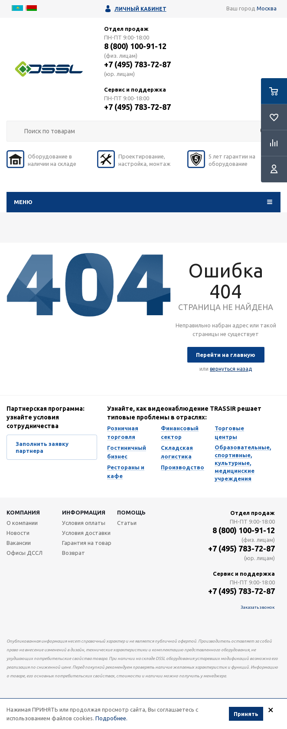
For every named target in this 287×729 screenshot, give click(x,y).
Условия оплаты (83, 523)
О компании (22, 523)
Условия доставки (86, 533)
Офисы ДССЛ (24, 553)
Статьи (127, 523)
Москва (267, 8)
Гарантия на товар (86, 543)
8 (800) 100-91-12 (135, 46)
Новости (18, 533)
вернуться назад (231, 369)
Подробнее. (111, 718)
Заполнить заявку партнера (42, 447)
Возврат (73, 553)
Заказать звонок (258, 607)
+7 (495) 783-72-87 (137, 64)
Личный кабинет (140, 9)
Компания (23, 512)
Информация (83, 512)
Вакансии (19, 543)
